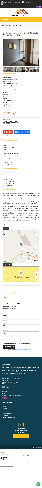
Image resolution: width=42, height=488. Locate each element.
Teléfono (5, 330)
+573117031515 (7, 4)
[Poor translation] (6, 458)
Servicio (4, 411)
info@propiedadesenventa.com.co (14, 310)
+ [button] (4, 232)
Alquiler (4, 408)
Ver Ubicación (16, 277)
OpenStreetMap (36, 261)
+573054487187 (28, 2)
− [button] (4, 234)
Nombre (5, 315)
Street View (9, 112)
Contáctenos (5, 415)
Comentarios (6, 335)
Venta (4, 406)
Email (4, 325)
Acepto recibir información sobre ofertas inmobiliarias (17, 343)
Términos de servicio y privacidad (23, 349)
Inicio (3, 404)
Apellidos (5, 320)
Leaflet (26, 261)
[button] (38, 40)
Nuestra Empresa (7, 413)
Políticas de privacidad (8, 417)
